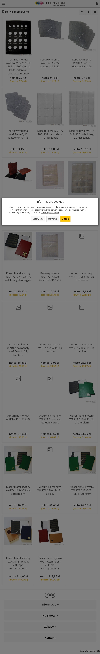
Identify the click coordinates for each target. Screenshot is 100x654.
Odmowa (52, 218)
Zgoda (65, 218)
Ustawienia (38, 218)
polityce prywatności (50, 212)
